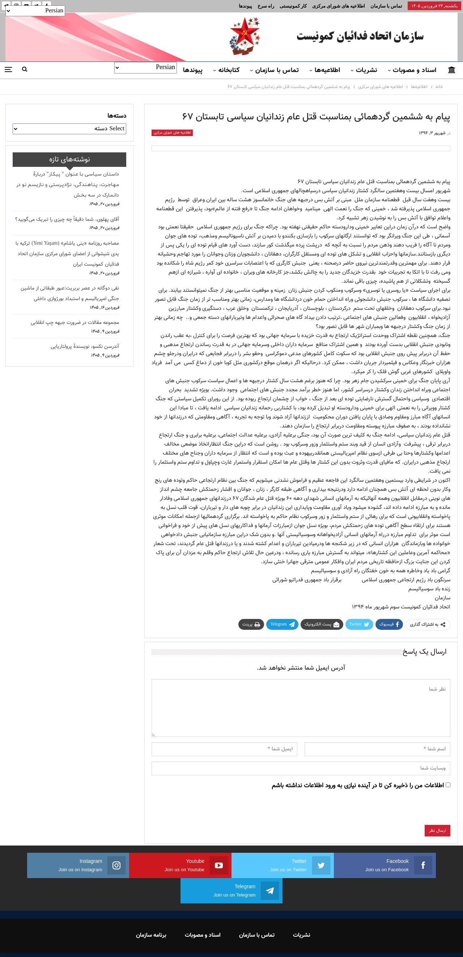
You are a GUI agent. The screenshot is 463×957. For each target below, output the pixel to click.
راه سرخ (266, 6)
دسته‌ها (116, 116)
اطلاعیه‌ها (327, 71)
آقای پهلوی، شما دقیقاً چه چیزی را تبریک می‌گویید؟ (67, 220)
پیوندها (245, 6)
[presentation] (395, 811)
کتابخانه (229, 71)
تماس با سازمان (386, 6)
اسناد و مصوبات (414, 71)
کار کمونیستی (293, 6)
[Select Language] (145, 67)
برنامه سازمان (151, 910)
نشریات (366, 71)
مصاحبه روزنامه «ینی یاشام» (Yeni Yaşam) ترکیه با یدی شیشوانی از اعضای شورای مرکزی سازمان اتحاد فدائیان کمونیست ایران (67, 254)
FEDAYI (215, 942)
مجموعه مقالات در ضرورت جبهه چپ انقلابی (75, 323)
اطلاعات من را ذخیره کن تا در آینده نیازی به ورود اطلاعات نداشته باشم (358, 786)
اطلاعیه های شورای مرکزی (338, 6)
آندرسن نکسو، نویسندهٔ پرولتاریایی (85, 347)
